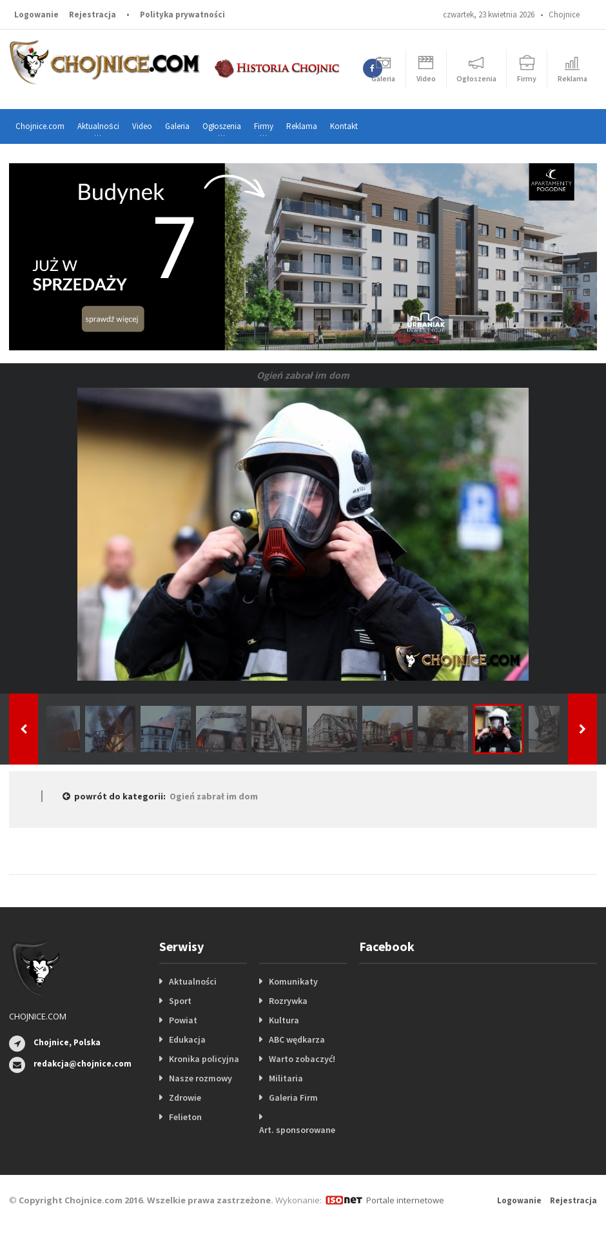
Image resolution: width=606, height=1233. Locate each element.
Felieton (185, 1117)
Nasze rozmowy (200, 1078)
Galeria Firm (293, 1097)
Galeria (177, 126)
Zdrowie (185, 1097)
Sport (180, 1001)
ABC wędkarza (297, 1039)
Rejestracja (92, 14)
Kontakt (344, 126)
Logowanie (36, 14)
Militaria (286, 1078)
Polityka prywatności (182, 14)
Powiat (183, 1020)
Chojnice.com (39, 126)
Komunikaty (293, 981)
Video (142, 126)
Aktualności (193, 981)
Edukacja (187, 1039)
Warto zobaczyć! (302, 1059)
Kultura (284, 1020)
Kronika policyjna (204, 1059)
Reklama (301, 126)
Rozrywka (288, 1001)
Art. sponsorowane (297, 1130)
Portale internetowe (405, 1200)
